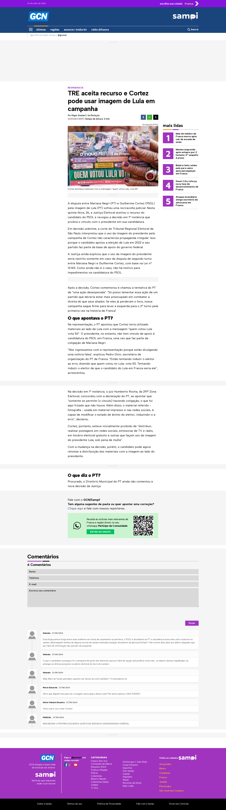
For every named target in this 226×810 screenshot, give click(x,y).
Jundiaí (163, 781)
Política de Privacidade (109, 803)
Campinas (164, 772)
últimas (41, 29)
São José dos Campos (171, 790)
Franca (163, 777)
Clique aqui (75, 508)
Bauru (162, 768)
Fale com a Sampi (145, 803)
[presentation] (177, 613)
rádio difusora (100, 29)
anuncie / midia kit (75, 29)
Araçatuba (165, 764)
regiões (54, 29)
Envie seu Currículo (179, 803)
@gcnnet (76, 757)
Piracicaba (165, 786)
